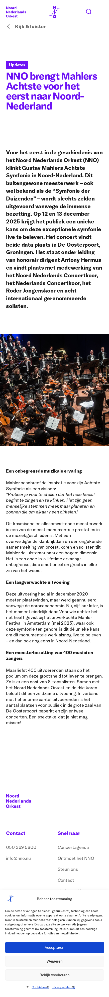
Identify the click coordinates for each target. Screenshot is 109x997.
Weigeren (55, 961)
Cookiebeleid (40, 987)
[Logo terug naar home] (16, 11)
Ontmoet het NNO (76, 858)
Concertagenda (73, 847)
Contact (66, 880)
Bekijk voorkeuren (55, 975)
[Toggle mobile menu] (100, 12)
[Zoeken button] (88, 12)
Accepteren (54, 947)
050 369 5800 (21, 847)
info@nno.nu (18, 858)
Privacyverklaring (63, 987)
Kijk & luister (26, 26)
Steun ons (68, 869)
